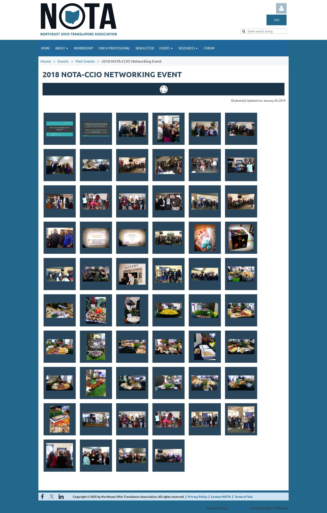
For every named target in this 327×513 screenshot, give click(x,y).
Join (276, 19)
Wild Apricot (239, 508)
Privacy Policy (197, 496)
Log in (281, 8)
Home (45, 61)
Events (63, 61)
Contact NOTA (221, 496)
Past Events (85, 61)
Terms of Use (243, 496)
